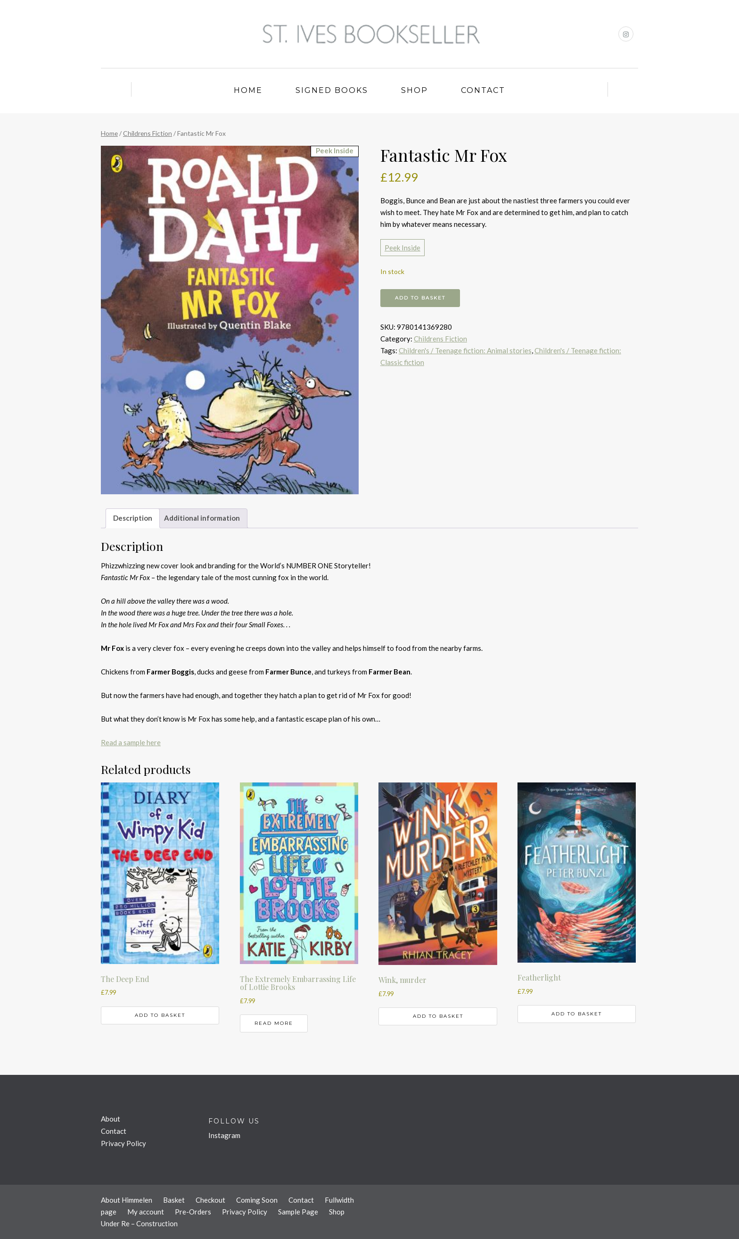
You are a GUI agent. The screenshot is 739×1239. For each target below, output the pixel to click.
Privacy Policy (123, 1143)
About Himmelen (126, 1200)
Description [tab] (132, 518)
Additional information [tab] (202, 518)
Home (248, 90)
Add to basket (420, 298)
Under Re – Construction (139, 1223)
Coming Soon (257, 1200)
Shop (414, 90)
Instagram (224, 1135)
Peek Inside (402, 247)
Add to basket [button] (160, 1015)
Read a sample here (131, 742)
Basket (174, 1200)
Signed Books (332, 90)
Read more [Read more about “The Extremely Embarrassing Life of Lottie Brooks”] (274, 1023)
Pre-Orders (193, 1211)
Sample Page (298, 1211)
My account (145, 1211)
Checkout (210, 1200)
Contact (483, 90)
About (110, 1118)
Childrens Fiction (147, 133)
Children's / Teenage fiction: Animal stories (465, 350)
